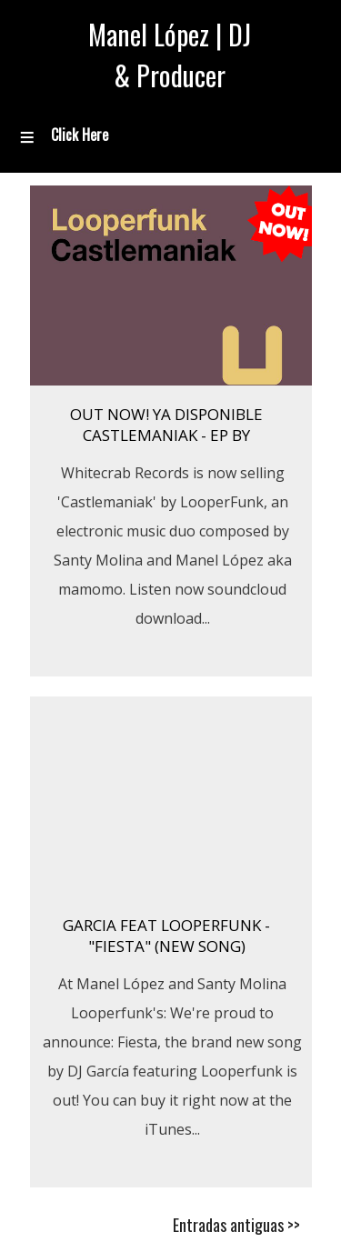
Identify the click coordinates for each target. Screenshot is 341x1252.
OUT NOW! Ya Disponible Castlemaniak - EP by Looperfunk (166, 435)
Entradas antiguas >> (236, 1225)
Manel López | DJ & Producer (169, 54)
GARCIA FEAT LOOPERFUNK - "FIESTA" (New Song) (166, 936)
